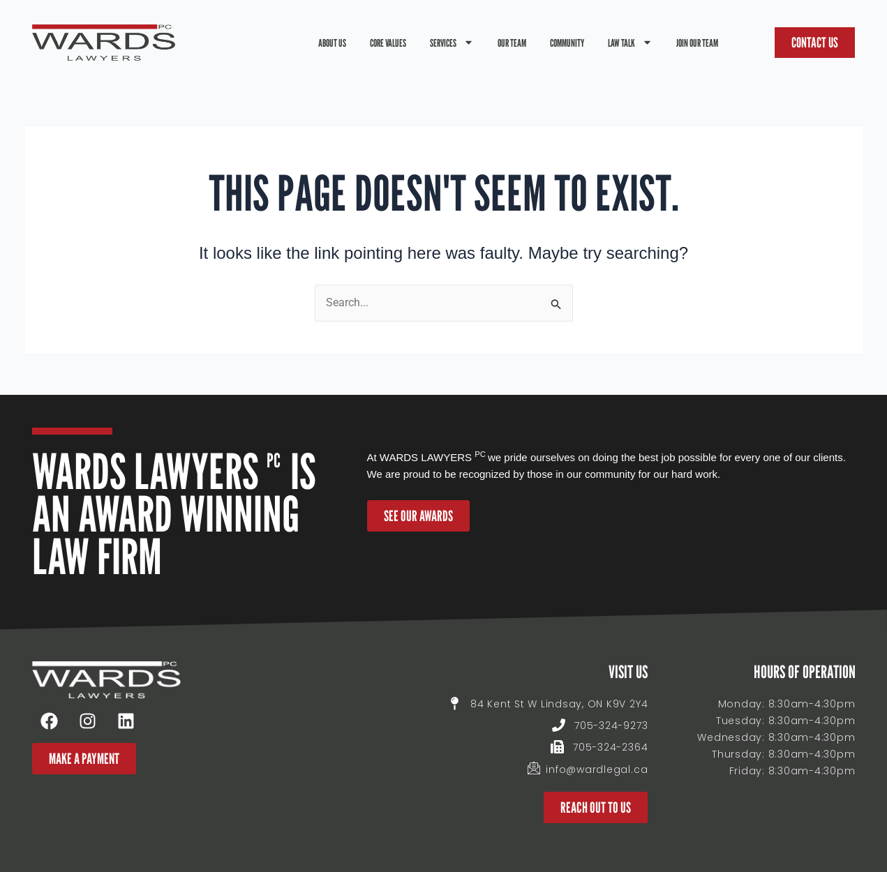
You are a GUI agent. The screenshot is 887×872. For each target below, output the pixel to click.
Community (567, 42)
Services (452, 42)
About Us (332, 42)
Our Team (512, 42)
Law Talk (630, 42)
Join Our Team (697, 42)
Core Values (388, 42)
